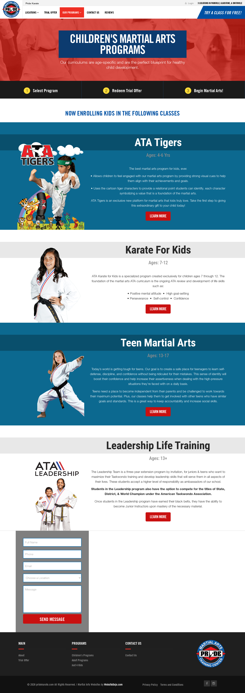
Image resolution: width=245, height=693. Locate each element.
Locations (32, 14)
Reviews (109, 12)
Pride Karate (32, 3)
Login (189, 3)
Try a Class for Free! (222, 12)
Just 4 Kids (77, 665)
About (21, 655)
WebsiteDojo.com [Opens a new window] (113, 684)
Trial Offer (50, 12)
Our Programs (71, 14)
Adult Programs (80, 660)
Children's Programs (83, 655)
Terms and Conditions (171, 684)
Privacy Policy (150, 684)
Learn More (158, 216)
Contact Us (93, 12)
